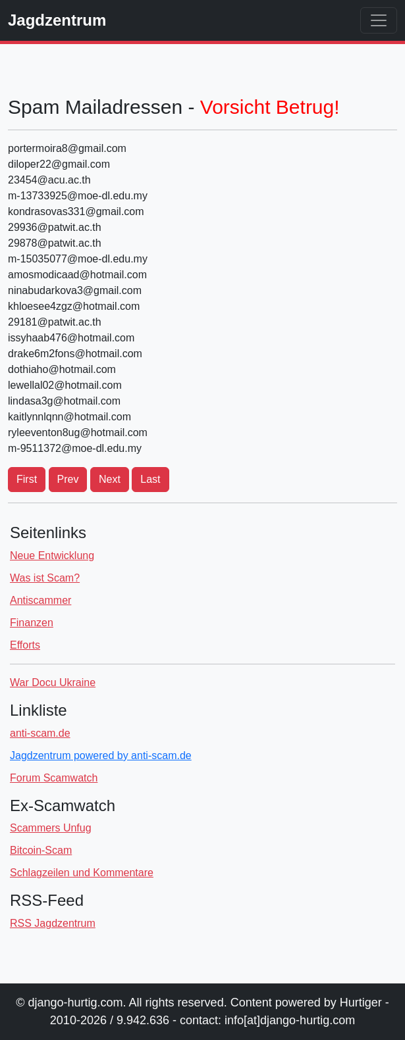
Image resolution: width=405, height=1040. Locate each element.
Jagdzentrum (57, 20)
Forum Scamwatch (53, 777)
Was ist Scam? (45, 577)
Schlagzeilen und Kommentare (81, 872)
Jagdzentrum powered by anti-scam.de (101, 755)
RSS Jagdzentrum (52, 923)
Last (150, 479)
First (26, 479)
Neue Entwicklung (52, 555)
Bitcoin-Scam (41, 850)
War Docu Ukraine (52, 682)
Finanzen (31, 622)
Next (110, 479)
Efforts (25, 645)
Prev (68, 479)
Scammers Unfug (51, 827)
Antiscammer (40, 600)
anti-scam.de (40, 733)
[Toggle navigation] (378, 20)
